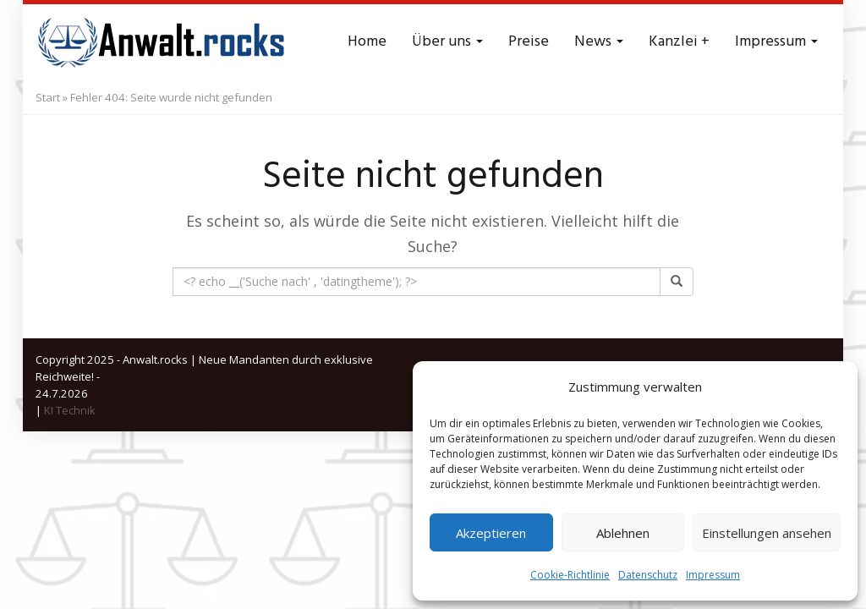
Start (48, 97)
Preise (528, 42)
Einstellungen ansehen (766, 532)
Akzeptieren (491, 532)
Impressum (713, 575)
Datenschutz (647, 575)
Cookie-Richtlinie (570, 575)
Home (367, 42)
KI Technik (70, 410)
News (598, 42)
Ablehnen (623, 532)
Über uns (447, 42)
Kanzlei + (679, 42)
